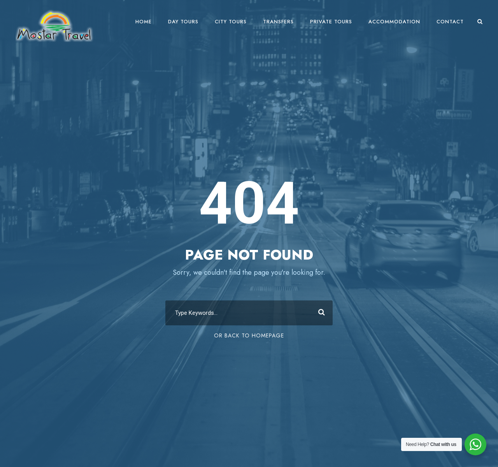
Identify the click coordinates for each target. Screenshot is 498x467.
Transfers (278, 21)
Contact (450, 21)
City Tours (231, 21)
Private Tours (331, 21)
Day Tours (183, 21)
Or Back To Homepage (249, 335)
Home (143, 21)
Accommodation (394, 21)
